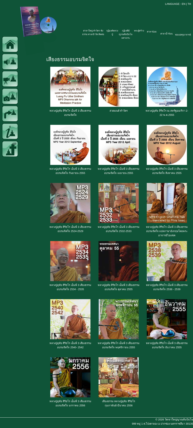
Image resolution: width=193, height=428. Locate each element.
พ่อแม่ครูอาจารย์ (183, 34)
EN (183, 3)
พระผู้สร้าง (139, 30)
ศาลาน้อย (151, 31)
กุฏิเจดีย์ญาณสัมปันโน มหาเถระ (125, 34)
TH (189, 3)
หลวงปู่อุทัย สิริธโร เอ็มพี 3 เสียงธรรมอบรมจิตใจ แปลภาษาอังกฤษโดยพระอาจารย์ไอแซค (167, 231)
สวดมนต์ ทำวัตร (119, 110)
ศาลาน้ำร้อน (166, 33)
